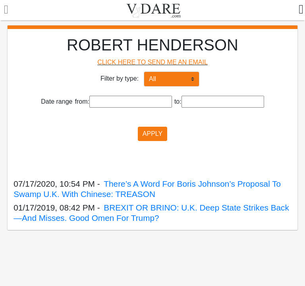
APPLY (152, 133)
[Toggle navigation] (4, 10)
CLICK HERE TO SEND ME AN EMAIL (152, 62)
